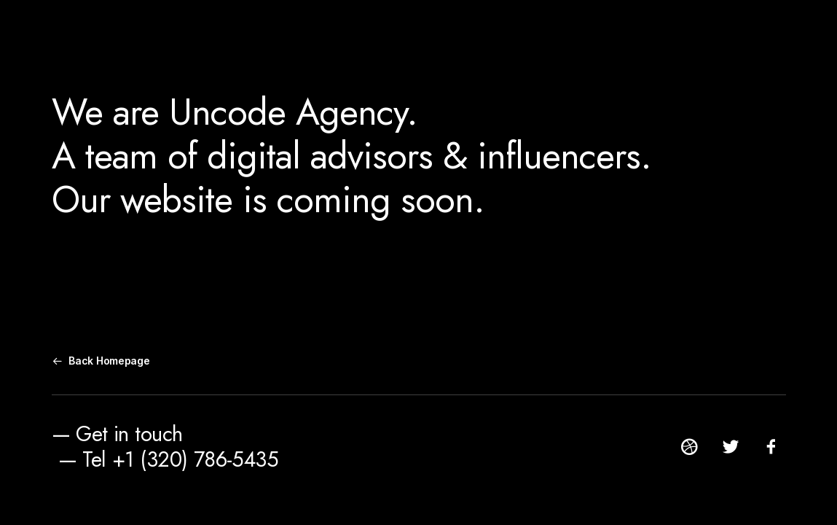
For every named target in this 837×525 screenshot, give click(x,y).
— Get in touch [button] (117, 434)
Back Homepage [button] (101, 360)
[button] (689, 452)
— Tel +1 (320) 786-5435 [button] (168, 459)
